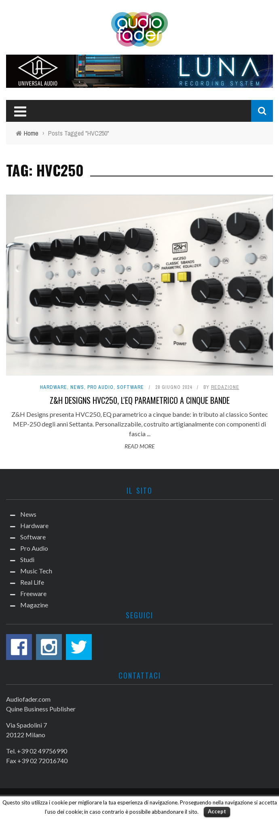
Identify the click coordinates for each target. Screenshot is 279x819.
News (77, 387)
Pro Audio (100, 387)
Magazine (34, 605)
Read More (139, 446)
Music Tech (36, 571)
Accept (217, 811)
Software (130, 387)
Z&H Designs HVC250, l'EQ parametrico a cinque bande (140, 400)
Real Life (32, 582)
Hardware (53, 387)
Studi (27, 559)
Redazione (225, 387)
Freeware (33, 593)
